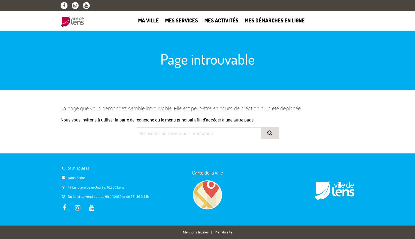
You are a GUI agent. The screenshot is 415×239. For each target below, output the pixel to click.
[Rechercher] (270, 133)
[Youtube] (86, 5)
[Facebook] (64, 5)
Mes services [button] (181, 21)
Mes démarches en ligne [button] (275, 21)
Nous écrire (76, 177)
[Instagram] (75, 5)
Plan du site (223, 232)
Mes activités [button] (221, 21)
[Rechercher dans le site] (198, 133)
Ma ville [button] (148, 21)
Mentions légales (196, 232)
